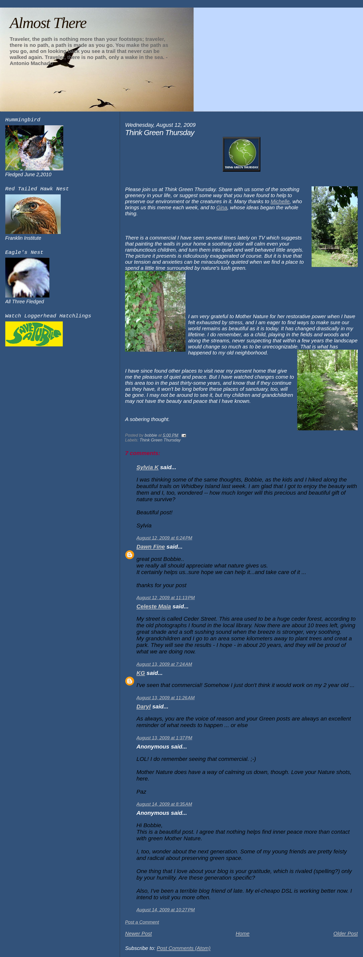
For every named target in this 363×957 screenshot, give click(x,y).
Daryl (143, 706)
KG (140, 673)
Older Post (345, 933)
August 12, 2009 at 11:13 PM (165, 597)
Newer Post (138, 933)
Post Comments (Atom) (183, 948)
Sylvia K (147, 467)
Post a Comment (142, 922)
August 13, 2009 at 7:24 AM (164, 664)
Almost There (48, 22)
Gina (221, 207)
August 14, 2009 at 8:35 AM (164, 804)
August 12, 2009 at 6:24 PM (164, 538)
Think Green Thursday (160, 440)
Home (243, 933)
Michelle (280, 201)
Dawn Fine (150, 547)
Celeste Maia (153, 606)
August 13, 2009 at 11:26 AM (165, 697)
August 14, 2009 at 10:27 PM (165, 909)
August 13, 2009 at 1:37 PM (164, 737)
